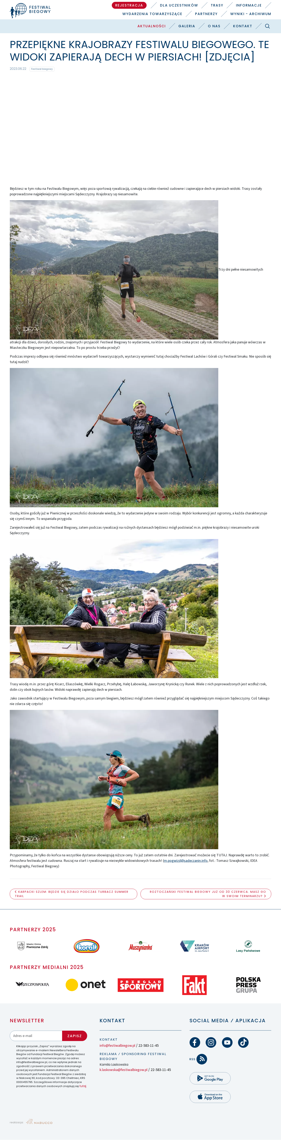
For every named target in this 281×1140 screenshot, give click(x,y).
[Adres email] (36, 1036)
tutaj (82, 1086)
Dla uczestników (179, 5)
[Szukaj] (267, 26)
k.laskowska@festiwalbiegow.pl (123, 1069)
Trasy (217, 5)
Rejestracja (129, 5)
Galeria (186, 26)
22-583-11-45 (148, 1045)
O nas (214, 26)
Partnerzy (206, 13)
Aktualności (151, 26)
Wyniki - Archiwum (250, 13)
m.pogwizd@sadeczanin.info (185, 860)
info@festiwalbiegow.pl (117, 1045)
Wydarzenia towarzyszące (152, 13)
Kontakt (242, 26)
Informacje (249, 5)
